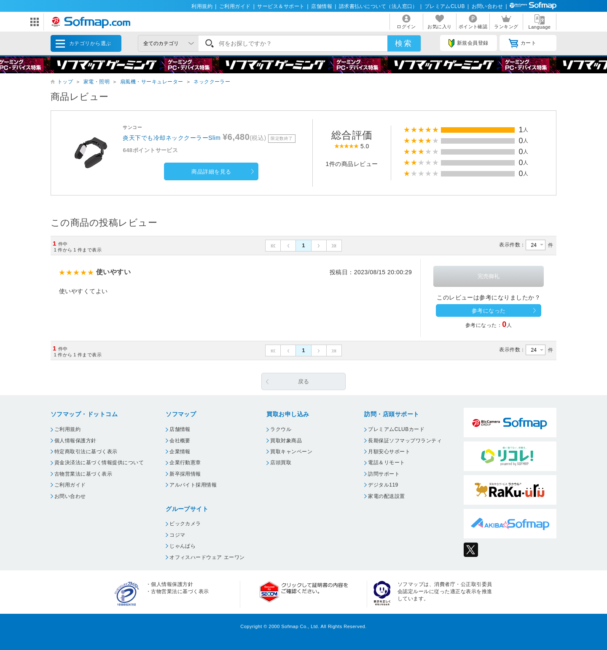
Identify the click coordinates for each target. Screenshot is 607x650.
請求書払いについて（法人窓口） (378, 6)
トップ (65, 82)
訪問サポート (384, 474)
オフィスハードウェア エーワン (207, 557)
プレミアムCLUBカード (396, 429)
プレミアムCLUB (444, 6)
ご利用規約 (67, 429)
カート (522, 43)
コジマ (177, 535)
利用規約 (201, 6)
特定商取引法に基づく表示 (86, 452)
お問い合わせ (487, 6)
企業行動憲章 (185, 462)
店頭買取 (280, 462)
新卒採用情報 (185, 474)
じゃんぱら (182, 546)
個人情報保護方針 (75, 441)
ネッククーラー (211, 82)
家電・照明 (96, 82)
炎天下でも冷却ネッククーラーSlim (171, 137)
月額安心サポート (389, 452)
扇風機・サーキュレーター (151, 82)
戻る (303, 381)
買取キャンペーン (291, 452)
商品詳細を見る (211, 172)
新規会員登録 (468, 43)
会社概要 (180, 441)
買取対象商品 (286, 441)
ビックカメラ (185, 524)
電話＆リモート (386, 462)
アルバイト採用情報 (193, 485)
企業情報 (180, 452)
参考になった (489, 311)
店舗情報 (321, 6)
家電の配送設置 (386, 496)
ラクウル (280, 429)
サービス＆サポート (280, 6)
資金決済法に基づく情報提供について (99, 462)
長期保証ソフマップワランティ (405, 441)
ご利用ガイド (235, 6)
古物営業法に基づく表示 (83, 474)
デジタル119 (383, 485)
